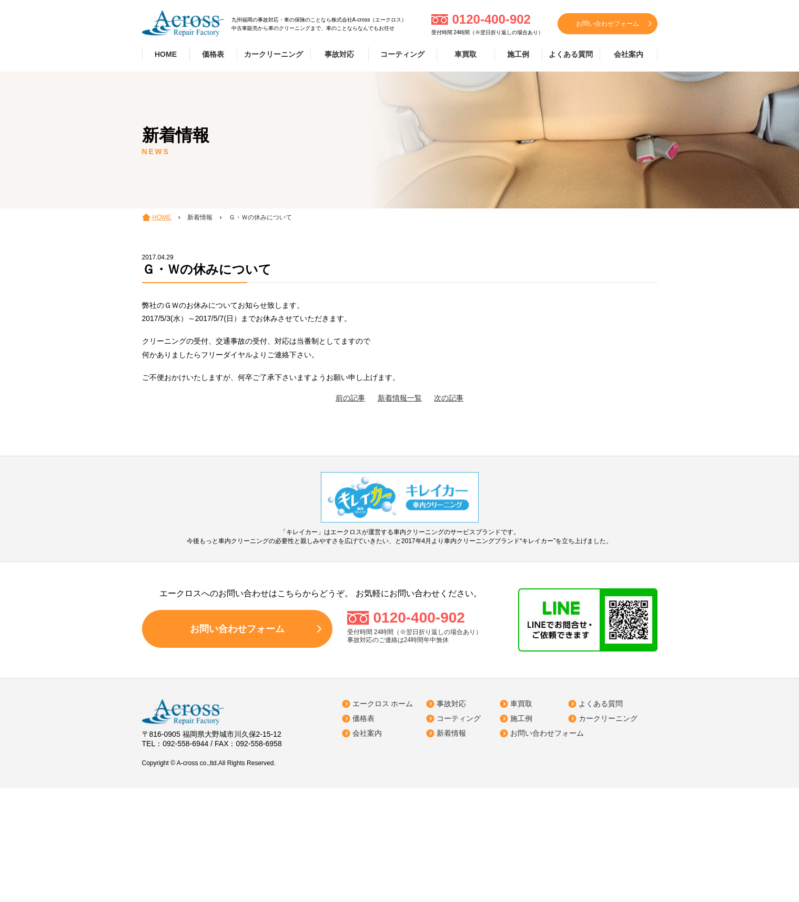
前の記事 (350, 398)
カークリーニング (273, 54)
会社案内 (628, 54)
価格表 (213, 54)
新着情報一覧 (400, 398)
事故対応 (339, 54)
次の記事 (448, 398)
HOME (166, 54)
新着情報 (451, 733)
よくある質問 (571, 54)
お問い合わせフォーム (607, 23)
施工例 (518, 54)
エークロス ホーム (382, 703)
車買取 (465, 54)
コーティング (402, 54)
